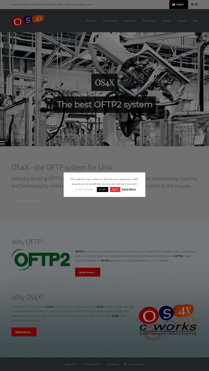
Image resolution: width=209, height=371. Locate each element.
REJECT (115, 189)
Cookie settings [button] (84, 189)
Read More (129, 189)
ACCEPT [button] (102, 189)
